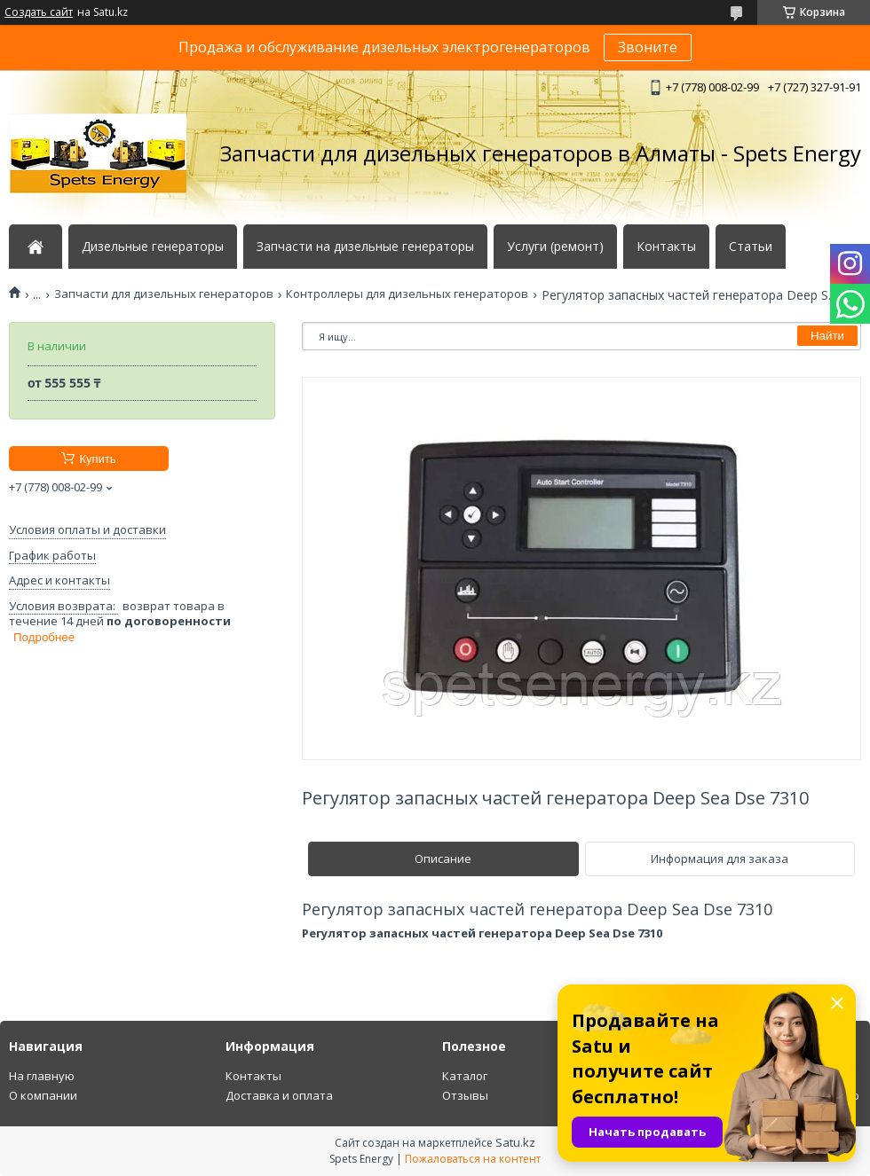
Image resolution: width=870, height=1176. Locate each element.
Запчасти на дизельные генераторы (365, 247)
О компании (43, 1095)
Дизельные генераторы (153, 247)
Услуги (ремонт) (555, 247)
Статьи (750, 247)
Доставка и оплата (279, 1095)
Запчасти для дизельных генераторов (163, 294)
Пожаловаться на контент (473, 1158)
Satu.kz (515, 1142)
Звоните (647, 47)
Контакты (666, 247)
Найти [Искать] (827, 335)
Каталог (464, 1076)
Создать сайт (38, 12)
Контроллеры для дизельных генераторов (407, 294)
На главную (42, 1076)
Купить (97, 459)
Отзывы (465, 1095)
